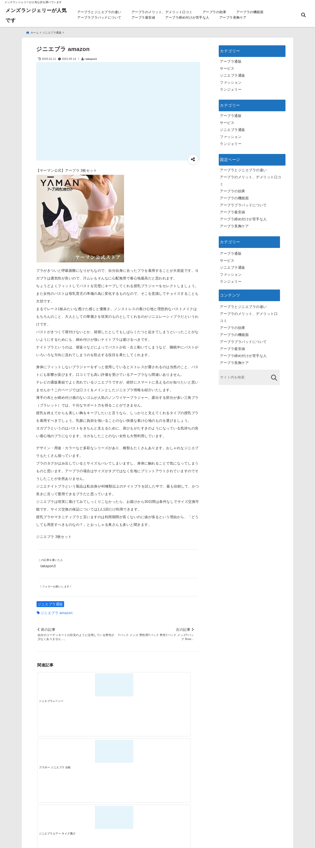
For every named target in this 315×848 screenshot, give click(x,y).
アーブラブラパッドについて (99, 17)
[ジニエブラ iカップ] (178, 684)
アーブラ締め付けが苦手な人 (187, 17)
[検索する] (274, 376)
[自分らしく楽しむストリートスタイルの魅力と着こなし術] (138, 753)
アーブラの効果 (214, 12)
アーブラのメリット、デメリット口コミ (161, 12)
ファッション (231, 81)
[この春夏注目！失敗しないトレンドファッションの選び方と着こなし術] (97, 753)
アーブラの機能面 (249, 12)
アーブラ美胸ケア (233, 17)
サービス (227, 67)
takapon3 (91, 57)
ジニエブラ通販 (50, 603)
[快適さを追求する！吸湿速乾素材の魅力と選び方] (178, 753)
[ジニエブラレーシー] (57, 684)
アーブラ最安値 (143, 17)
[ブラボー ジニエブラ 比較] (97, 684)
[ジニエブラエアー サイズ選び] (138, 684)
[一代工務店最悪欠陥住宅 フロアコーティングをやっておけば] (57, 753)
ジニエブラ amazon (56, 612)
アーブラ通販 (231, 60)
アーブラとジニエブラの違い (99, 12)
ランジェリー (231, 88)
